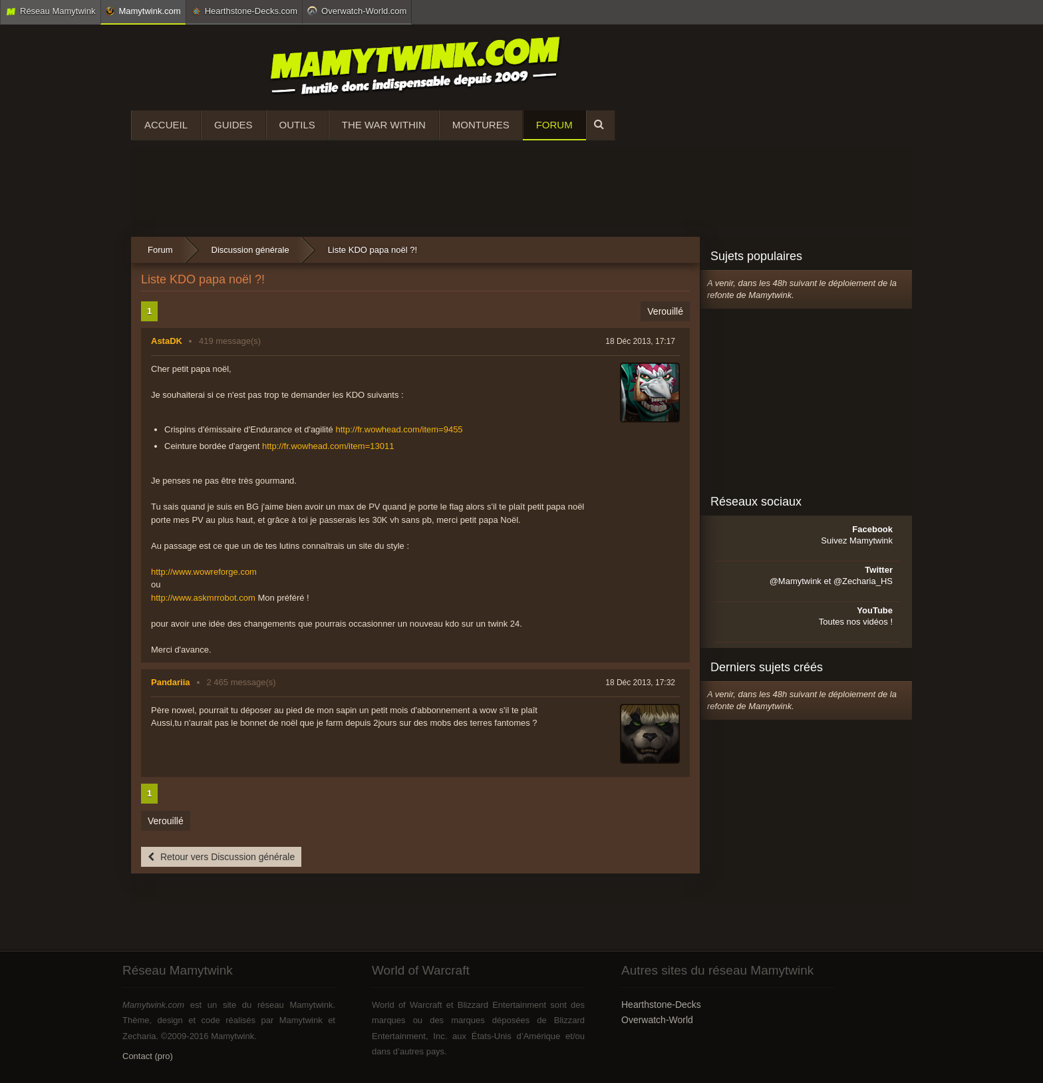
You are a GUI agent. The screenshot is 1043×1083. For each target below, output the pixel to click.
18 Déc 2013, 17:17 (640, 341)
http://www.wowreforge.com (204, 572)
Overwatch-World (657, 1019)
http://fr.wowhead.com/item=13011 (328, 446)
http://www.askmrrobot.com (203, 598)
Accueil (166, 124)
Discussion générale (250, 250)
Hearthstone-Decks (661, 1004)
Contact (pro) (147, 1056)
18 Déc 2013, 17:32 (640, 682)
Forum (554, 124)
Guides (233, 124)
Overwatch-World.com (356, 10)
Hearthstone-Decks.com (244, 11)
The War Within (384, 124)
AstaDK (166, 341)
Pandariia (170, 682)
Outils (297, 124)
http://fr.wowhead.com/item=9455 (398, 429)
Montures (481, 124)
